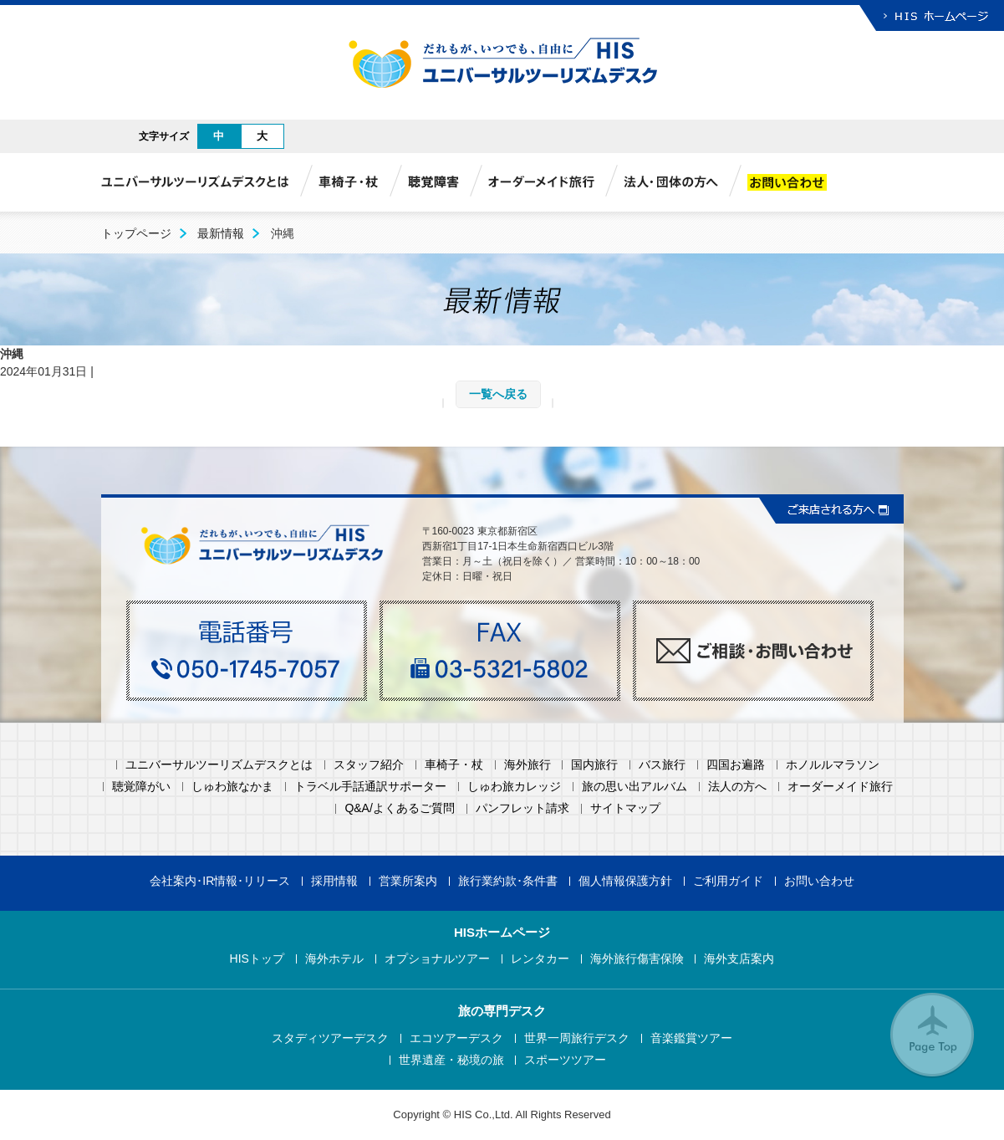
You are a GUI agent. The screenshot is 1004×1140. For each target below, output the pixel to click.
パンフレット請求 (522, 808)
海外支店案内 (739, 959)
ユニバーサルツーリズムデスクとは (219, 764)
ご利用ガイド (728, 881)
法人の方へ (737, 786)
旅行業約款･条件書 (508, 881)
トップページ (136, 233)
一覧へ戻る (498, 394)
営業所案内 (408, 881)
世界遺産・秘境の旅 (451, 1060)
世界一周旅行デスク (576, 1038)
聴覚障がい (141, 786)
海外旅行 (527, 764)
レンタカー (540, 959)
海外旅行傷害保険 (637, 959)
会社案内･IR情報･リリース (220, 881)
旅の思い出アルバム (634, 786)
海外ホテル (334, 959)
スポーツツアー (565, 1060)
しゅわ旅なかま (232, 786)
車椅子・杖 (454, 764)
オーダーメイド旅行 (840, 786)
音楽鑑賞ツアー (691, 1038)
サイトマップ (625, 808)
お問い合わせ (819, 881)
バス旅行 (662, 764)
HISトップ (257, 959)
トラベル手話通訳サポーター (370, 786)
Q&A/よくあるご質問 (399, 808)
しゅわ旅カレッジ (514, 786)
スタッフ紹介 (369, 764)
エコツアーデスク (456, 1038)
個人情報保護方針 (625, 881)
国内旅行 (594, 764)
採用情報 (334, 881)
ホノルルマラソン (832, 764)
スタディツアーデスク (330, 1038)
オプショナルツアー (437, 959)
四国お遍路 (735, 764)
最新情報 (220, 233)
